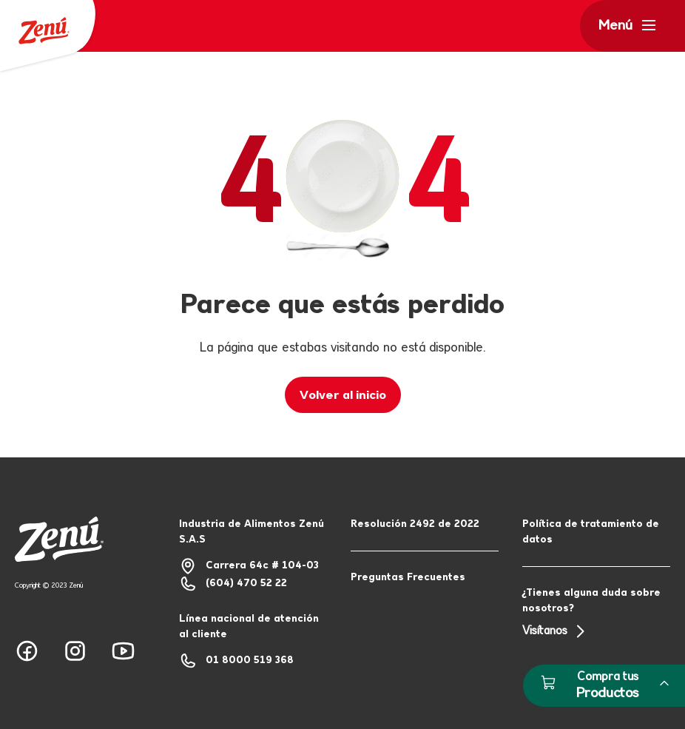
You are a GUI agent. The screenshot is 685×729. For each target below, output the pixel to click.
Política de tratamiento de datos (590, 532)
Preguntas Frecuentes (408, 577)
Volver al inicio (343, 395)
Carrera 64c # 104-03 (249, 566)
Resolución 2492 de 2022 (415, 524)
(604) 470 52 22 (233, 584)
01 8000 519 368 (236, 661)
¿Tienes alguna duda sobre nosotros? (596, 614)
